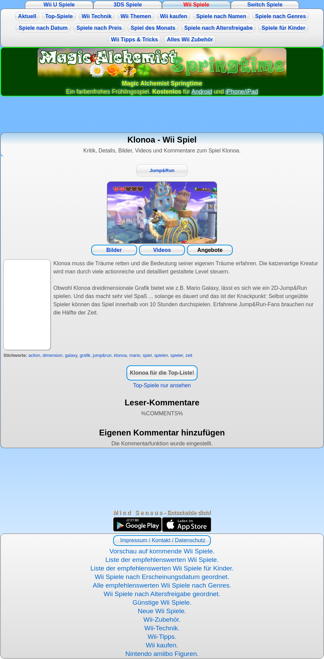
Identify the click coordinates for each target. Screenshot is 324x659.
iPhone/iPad (242, 91)
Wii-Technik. (161, 628)
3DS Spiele (127, 5)
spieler (177, 355)
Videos (162, 250)
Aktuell (27, 16)
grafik (85, 355)
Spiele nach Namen (221, 16)
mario (134, 355)
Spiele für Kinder (283, 28)
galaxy (71, 355)
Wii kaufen (173, 16)
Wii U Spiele (59, 5)
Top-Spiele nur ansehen (162, 385)
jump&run (102, 355)
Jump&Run (162, 170)
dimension (53, 355)
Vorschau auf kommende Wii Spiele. (162, 551)
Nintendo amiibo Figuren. (162, 653)
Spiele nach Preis (99, 28)
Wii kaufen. (162, 645)
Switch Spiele (264, 5)
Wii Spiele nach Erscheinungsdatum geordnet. (162, 576)
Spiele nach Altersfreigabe (218, 28)
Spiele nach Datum (43, 28)
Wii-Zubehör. (162, 619)
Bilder (114, 250)
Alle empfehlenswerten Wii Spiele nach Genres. (162, 585)
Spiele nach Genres (280, 16)
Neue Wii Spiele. (162, 611)
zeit (189, 355)
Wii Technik (97, 16)
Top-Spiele (59, 16)
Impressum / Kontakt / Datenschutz (162, 540)
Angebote (209, 250)
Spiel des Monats (153, 28)
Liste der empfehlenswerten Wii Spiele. (162, 559)
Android (201, 91)
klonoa (120, 355)
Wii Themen (135, 16)
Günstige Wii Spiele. (162, 602)
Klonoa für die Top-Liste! (162, 373)
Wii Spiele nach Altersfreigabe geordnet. (162, 593)
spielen (161, 355)
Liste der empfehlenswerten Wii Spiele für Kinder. (161, 568)
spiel (147, 355)
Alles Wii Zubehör (190, 39)
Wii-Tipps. (162, 636)
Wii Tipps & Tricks (134, 39)
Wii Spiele (196, 5)
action (34, 355)
